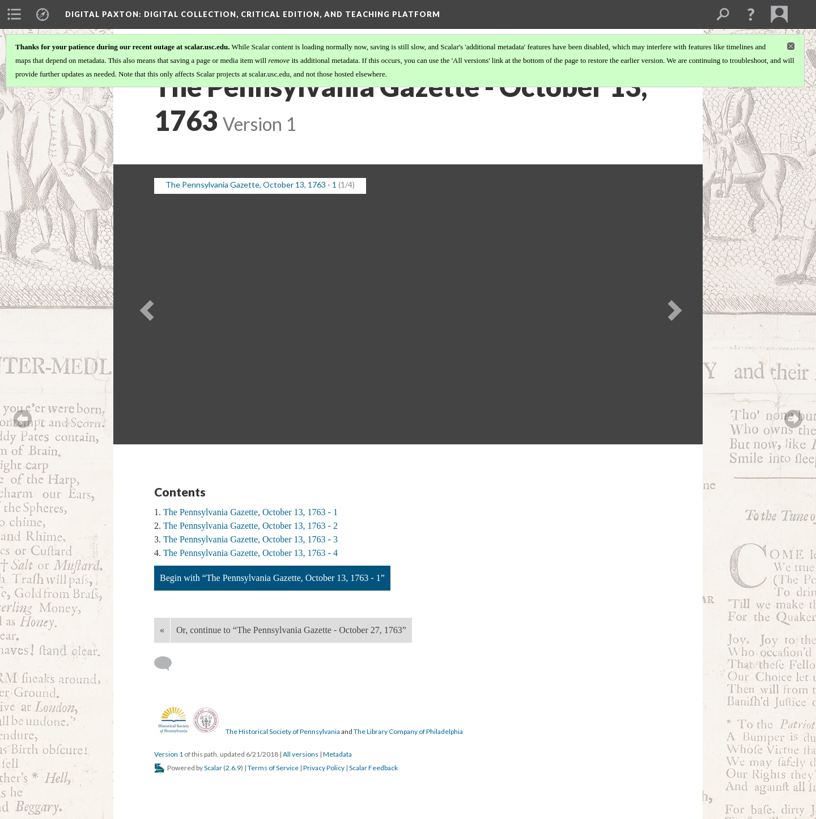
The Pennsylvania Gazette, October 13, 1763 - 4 (250, 553)
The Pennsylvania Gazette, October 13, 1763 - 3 (250, 539)
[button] (751, 14)
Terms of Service (273, 767)
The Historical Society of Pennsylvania (283, 731)
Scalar (213, 767)
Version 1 (168, 754)
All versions (300, 754)
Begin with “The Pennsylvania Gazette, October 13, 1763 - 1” (272, 578)
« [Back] (162, 630)
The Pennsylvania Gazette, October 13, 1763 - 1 (250, 512)
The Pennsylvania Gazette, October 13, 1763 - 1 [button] (251, 184)
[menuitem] (14, 14)
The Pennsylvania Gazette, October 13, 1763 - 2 (250, 526)
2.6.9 (233, 767)
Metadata (337, 754)
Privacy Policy (324, 767)
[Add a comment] (168, 663)
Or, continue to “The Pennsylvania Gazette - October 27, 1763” (291, 630)
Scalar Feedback (373, 767)
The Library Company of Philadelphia (408, 731)
